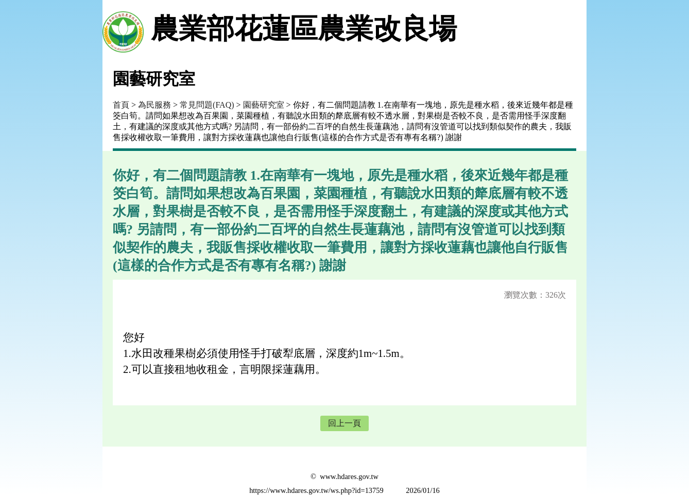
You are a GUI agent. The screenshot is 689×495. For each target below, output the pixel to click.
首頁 (121, 104)
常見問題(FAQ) (207, 104)
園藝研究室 (263, 104)
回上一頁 (344, 423)
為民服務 (154, 104)
